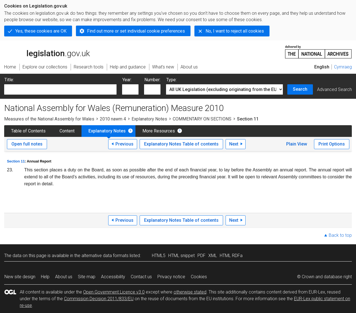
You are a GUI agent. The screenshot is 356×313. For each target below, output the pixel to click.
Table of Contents (28, 131)
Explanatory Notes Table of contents (181, 144)
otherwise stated (190, 292)
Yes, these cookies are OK (40, 31)
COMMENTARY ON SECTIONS (202, 119)
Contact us (141, 276)
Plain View (296, 144)
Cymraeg (343, 67)
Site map (86, 276)
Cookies (199, 276)
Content (67, 131)
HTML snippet (181, 255)
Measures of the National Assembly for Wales (49, 119)
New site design (19, 276)
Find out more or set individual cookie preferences (136, 31)
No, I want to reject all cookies (235, 31)
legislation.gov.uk (47, 51)
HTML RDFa (231, 255)
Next (233, 144)
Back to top (340, 235)
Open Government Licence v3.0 (114, 292)
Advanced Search (334, 89)
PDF (201, 255)
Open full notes (27, 144)
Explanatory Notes (149, 119)
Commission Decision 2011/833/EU (99, 298)
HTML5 (158, 255)
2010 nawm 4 (113, 119)
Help (45, 276)
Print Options (331, 144)
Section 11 (16, 161)
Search (300, 89)
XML (212, 255)
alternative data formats (104, 255)
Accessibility (113, 276)
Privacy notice (171, 276)
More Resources (158, 131)
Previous (124, 144)
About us (63, 276)
